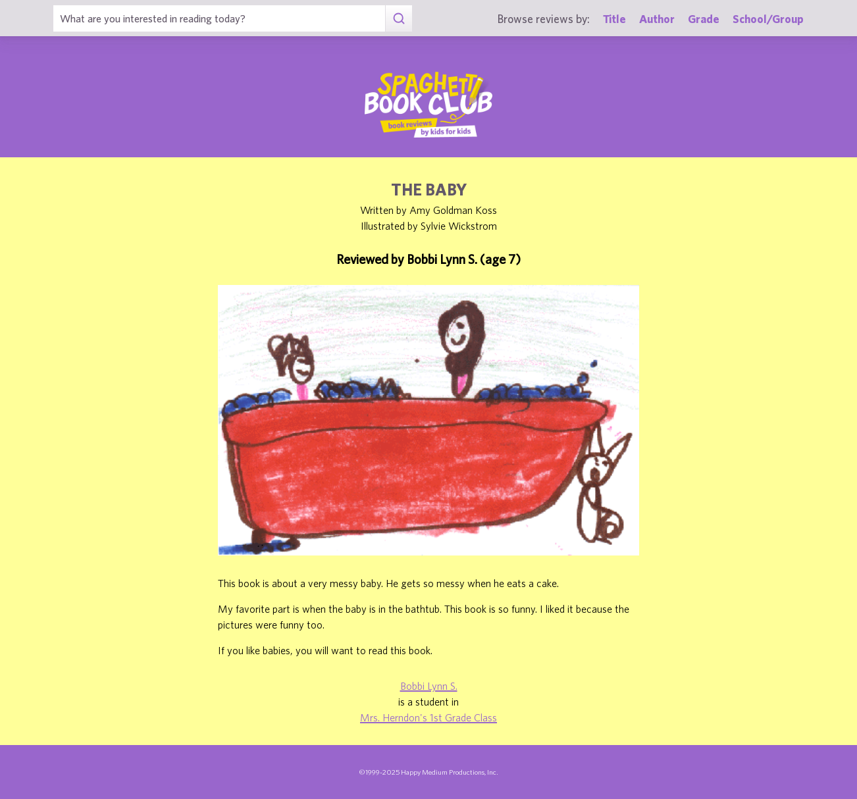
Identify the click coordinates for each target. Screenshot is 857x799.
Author (657, 19)
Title (614, 19)
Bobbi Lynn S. (428, 686)
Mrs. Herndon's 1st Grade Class (428, 717)
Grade (703, 19)
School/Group (768, 19)
